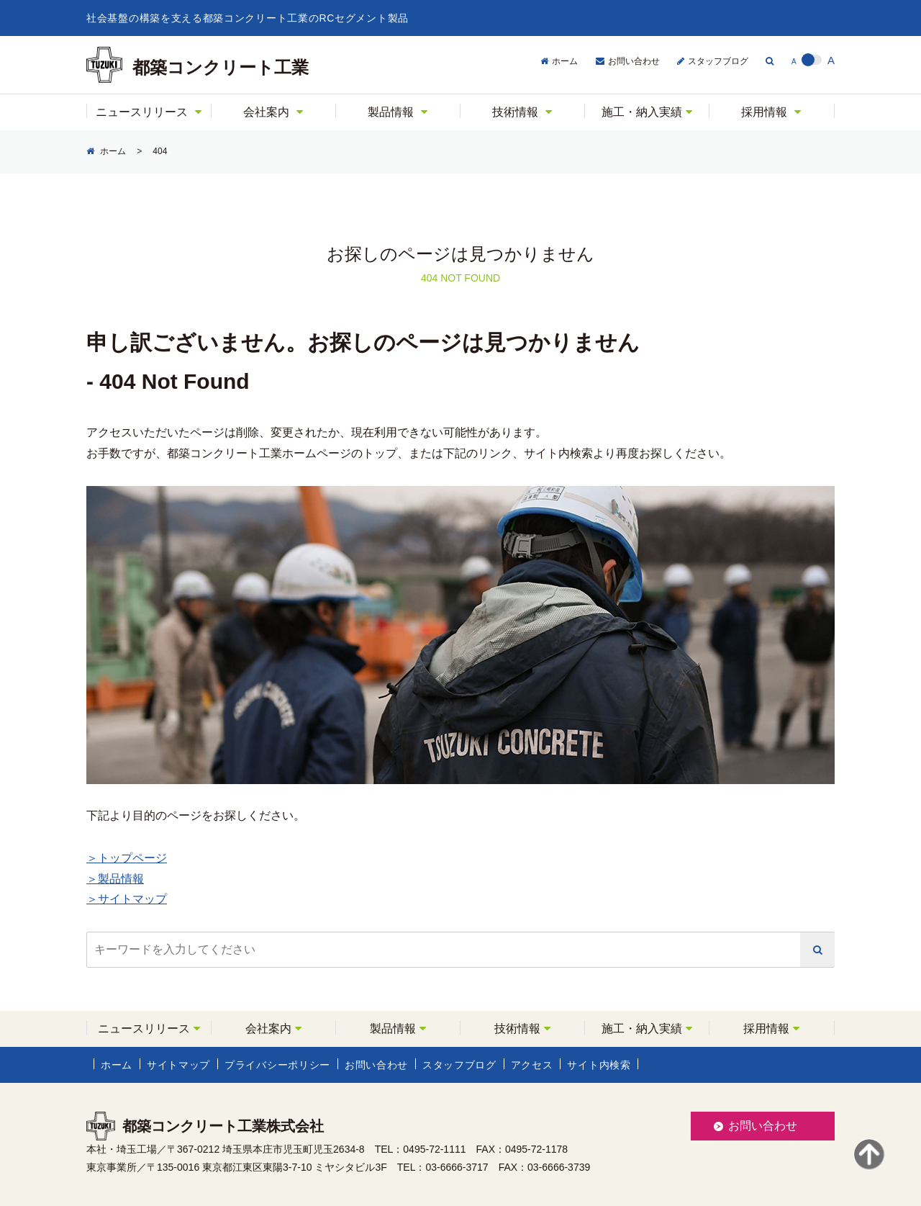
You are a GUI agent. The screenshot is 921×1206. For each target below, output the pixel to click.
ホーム (565, 61)
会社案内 (266, 112)
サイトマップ (178, 1065)
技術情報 (515, 112)
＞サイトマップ (126, 899)
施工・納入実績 (642, 112)
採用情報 (764, 112)
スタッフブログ (718, 61)
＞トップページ (126, 858)
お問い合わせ (634, 61)
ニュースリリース (142, 112)
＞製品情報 (115, 879)
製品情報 (391, 112)
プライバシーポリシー (277, 1065)
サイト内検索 (599, 1065)
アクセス (532, 1065)
